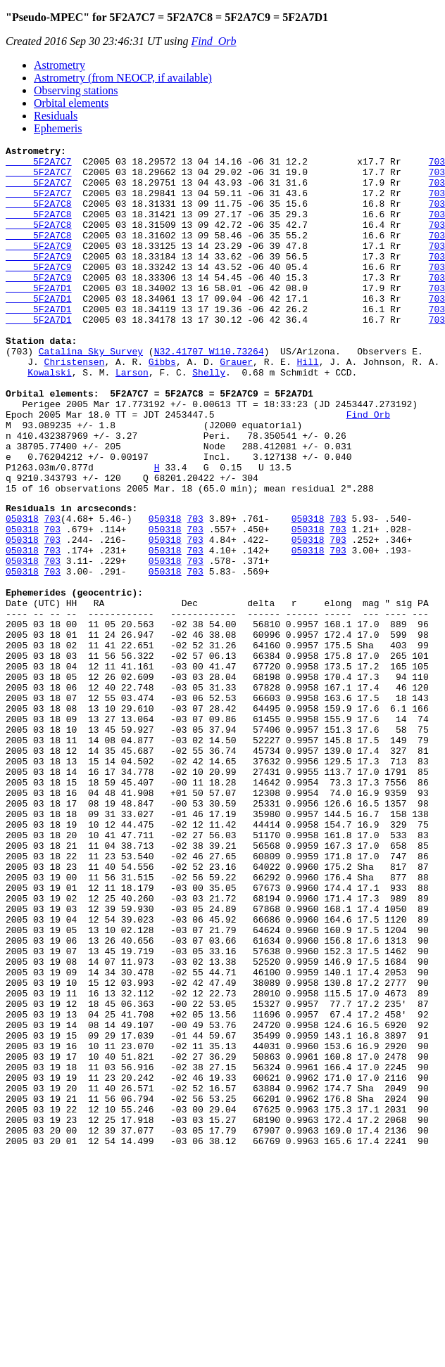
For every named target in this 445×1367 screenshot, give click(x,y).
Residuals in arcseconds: (71, 579)
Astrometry (59, 65)
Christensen (74, 405)
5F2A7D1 (39, 317)
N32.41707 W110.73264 (209, 393)
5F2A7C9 (39, 266)
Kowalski (49, 418)
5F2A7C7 (39, 165)
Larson (132, 418)
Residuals (55, 116)
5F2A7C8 (39, 216)
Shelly (208, 418)
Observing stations (76, 90)
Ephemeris (58, 128)
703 (52, 592)
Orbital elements (71, 103)
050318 (22, 592)
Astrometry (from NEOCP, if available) (123, 78)
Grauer (236, 405)
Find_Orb (214, 41)
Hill (307, 405)
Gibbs (162, 405)
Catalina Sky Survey (91, 393)
